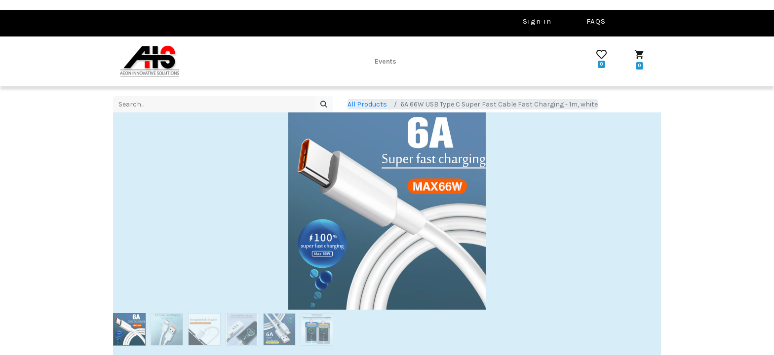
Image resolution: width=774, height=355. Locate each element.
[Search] (323, 104)
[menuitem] (385, 61)
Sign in (537, 21)
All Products (367, 104)
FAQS (596, 21)
